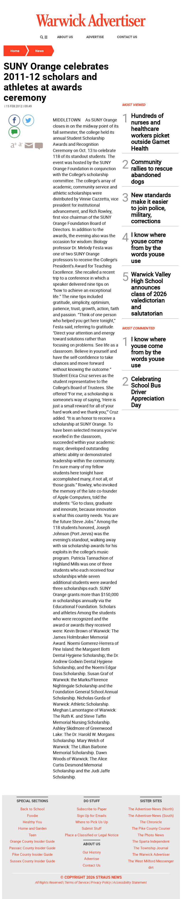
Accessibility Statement (130, 882)
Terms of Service (77, 882)
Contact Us (127, 37)
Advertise (95, 37)
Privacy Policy (101, 882)
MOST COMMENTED (138, 328)
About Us (65, 37)
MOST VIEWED (133, 104)
